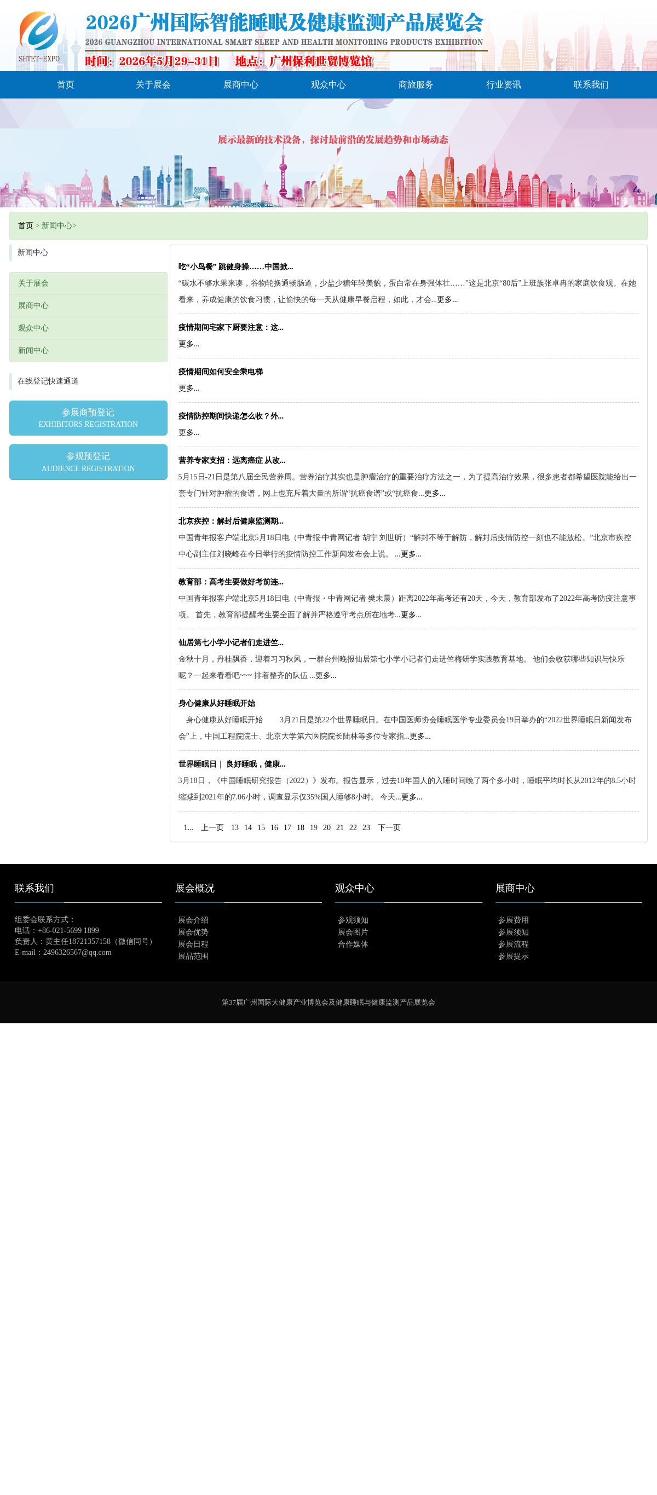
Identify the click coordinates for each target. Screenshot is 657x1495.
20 (327, 828)
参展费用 (513, 920)
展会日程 (193, 944)
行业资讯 (503, 84)
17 (287, 828)
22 (353, 828)
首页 (65, 84)
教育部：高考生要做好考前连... (231, 582)
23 (366, 828)
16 (274, 828)
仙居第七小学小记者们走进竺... (231, 643)
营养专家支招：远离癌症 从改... (232, 460)
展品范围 (193, 956)
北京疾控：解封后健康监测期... (231, 521)
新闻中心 (33, 350)
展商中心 (240, 84)
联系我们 (591, 84)
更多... (447, 299)
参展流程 (513, 944)
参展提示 (513, 956)
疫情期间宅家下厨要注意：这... (231, 327)
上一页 (212, 828)
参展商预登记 (88, 418)
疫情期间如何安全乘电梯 (220, 372)
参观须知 (353, 920)
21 (340, 828)
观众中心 (328, 84)
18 (300, 828)
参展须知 (513, 932)
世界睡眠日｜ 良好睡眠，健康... (232, 764)
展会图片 (353, 932)
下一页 (389, 828)
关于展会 (153, 84)
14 (248, 828)
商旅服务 (416, 84)
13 (235, 828)
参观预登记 (88, 461)
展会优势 (193, 932)
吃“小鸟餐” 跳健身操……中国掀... (235, 267)
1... (189, 828)
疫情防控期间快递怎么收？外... (231, 416)
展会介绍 (193, 920)
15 (261, 828)
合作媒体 (353, 944)
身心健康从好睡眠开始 (216, 703)
